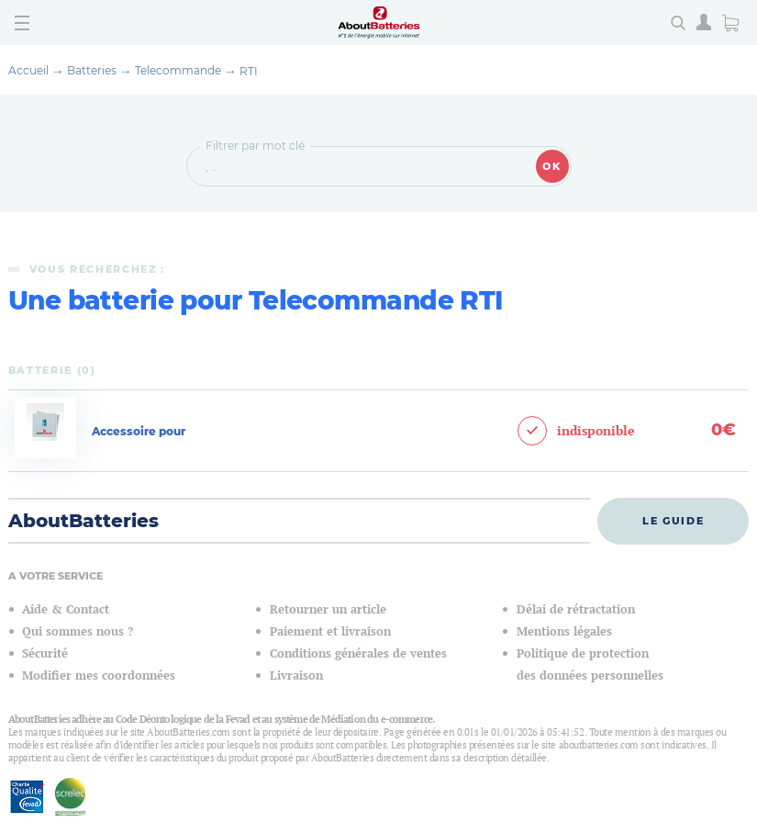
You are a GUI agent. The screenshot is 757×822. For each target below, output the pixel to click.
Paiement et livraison (330, 631)
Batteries (92, 70)
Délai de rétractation (576, 609)
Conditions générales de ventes (358, 653)
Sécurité (45, 653)
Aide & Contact (65, 609)
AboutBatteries (83, 521)
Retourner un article (328, 609)
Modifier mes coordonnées (98, 675)
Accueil (28, 70)
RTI (248, 71)
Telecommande (178, 70)
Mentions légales (564, 631)
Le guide (673, 520)
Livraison (296, 675)
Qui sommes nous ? (77, 631)
